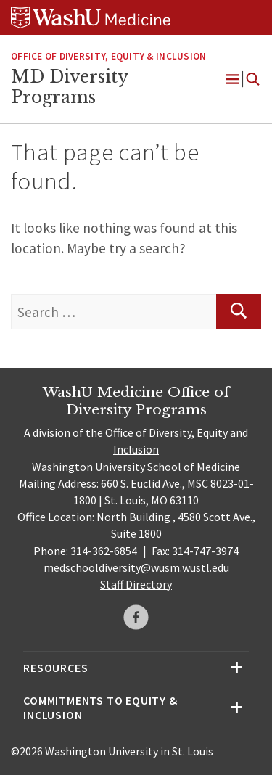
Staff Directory (136, 584)
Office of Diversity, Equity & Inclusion (108, 56)
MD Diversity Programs (69, 87)
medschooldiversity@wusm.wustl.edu (136, 567)
